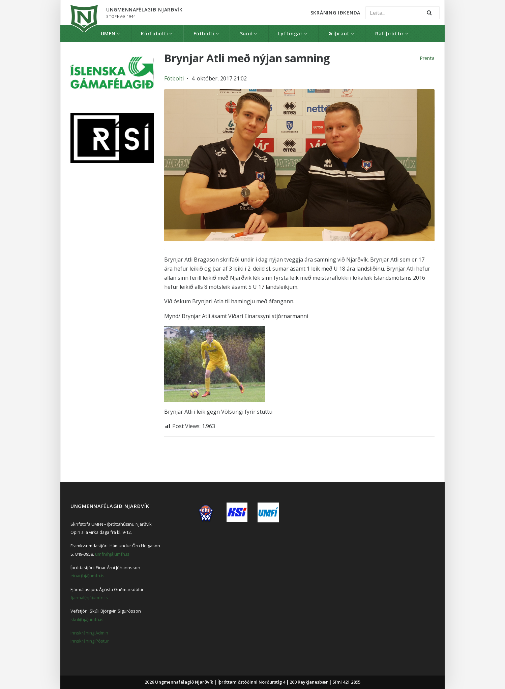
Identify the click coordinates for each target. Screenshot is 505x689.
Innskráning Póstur (89, 641)
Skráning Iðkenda (335, 12)
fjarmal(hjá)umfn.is (89, 597)
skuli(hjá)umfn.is (86, 619)
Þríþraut (339, 33)
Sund (246, 33)
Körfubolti (154, 33)
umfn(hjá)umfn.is (112, 554)
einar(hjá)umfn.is (87, 576)
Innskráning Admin (89, 633)
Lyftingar (290, 33)
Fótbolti (204, 33)
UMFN (108, 33)
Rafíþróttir (389, 33)
